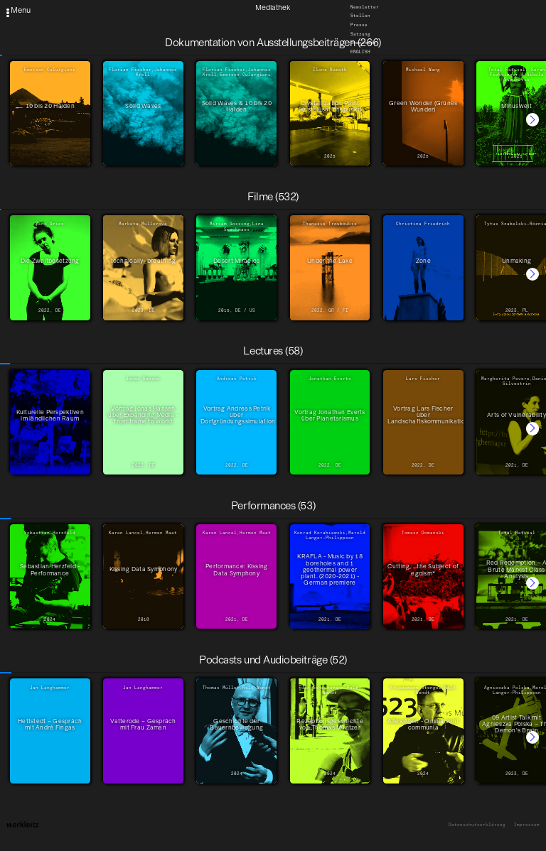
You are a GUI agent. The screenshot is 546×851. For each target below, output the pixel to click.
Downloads (363, 43)
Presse (359, 25)
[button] (532, 119)
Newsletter (364, 7)
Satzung (360, 34)
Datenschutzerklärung (477, 825)
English (360, 52)
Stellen (360, 16)
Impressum (527, 825)
